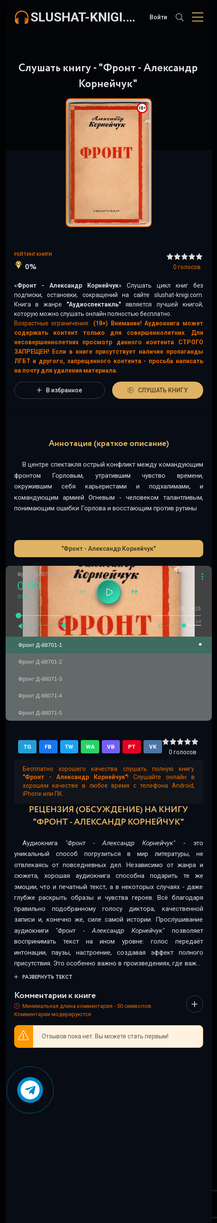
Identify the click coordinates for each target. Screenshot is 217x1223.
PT (131, 747)
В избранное (59, 390)
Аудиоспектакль (94, 304)
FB (48, 747)
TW (69, 747)
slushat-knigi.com (86, 16)
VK (152, 747)
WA (90, 747)
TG (27, 747)
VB (111, 747)
